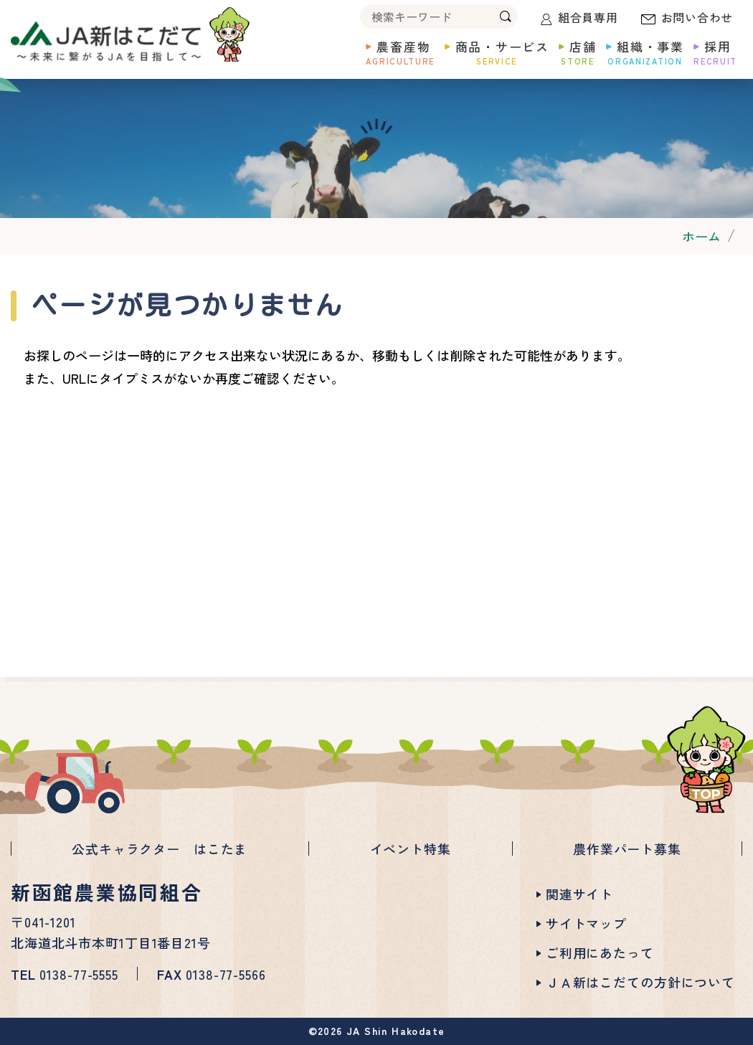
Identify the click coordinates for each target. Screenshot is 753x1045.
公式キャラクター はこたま (159, 848)
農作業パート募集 (627, 848)
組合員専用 (588, 17)
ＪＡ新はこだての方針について (640, 982)
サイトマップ (586, 923)
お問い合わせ (697, 17)
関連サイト (579, 893)
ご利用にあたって (600, 952)
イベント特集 (410, 848)
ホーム (701, 236)
